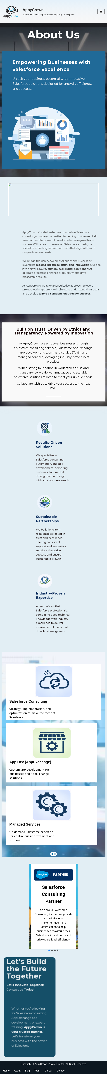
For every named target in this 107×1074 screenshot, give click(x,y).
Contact (61, 1070)
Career (48, 1070)
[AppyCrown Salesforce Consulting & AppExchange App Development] (38, 11)
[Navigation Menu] (101, 11)
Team (37, 1070)
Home (6, 1070)
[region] (53, 754)
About (17, 1070)
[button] (52, 854)
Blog (27, 1070)
